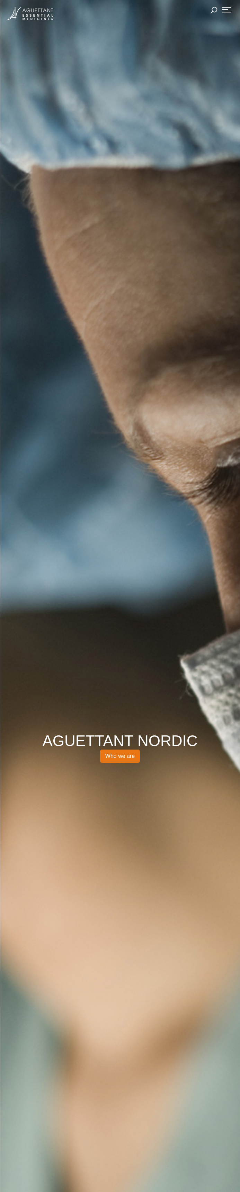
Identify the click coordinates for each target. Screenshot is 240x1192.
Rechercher (214, 10)
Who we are (120, 756)
